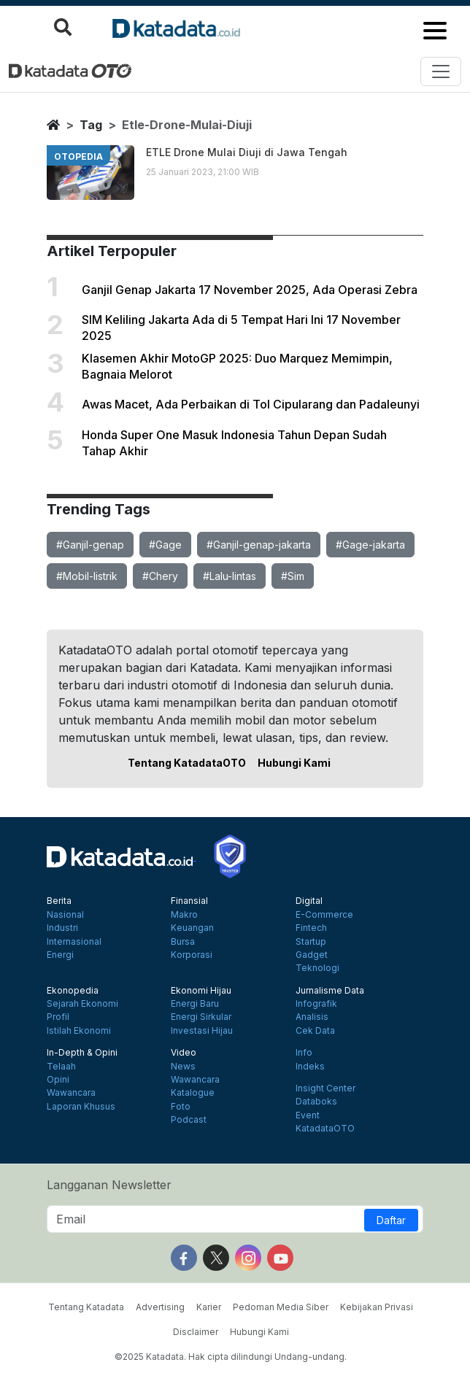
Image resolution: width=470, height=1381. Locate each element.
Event (308, 1115)
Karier (208, 1306)
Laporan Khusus (81, 1107)
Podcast (189, 1120)
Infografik (316, 1004)
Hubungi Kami (294, 763)
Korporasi (191, 955)
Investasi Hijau (202, 1031)
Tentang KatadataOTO (187, 763)
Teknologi (317, 968)
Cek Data (315, 1031)
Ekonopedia (73, 991)
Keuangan (192, 928)
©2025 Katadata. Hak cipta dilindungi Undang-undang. (231, 1356)
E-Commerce (324, 915)
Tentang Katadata (86, 1306)
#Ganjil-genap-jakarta (259, 544)
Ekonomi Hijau (201, 991)
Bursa (183, 942)
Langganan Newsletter (109, 1184)
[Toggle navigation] (440, 71)
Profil (58, 1017)
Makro (184, 915)
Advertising (160, 1306)
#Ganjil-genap (90, 544)
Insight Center (325, 1088)
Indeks (310, 1066)
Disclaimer (195, 1331)
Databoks (316, 1101)
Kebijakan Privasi (376, 1306)
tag (91, 124)
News (183, 1066)
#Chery (160, 576)
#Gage (165, 544)
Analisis (312, 1017)
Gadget (312, 955)
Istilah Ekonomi (79, 1031)
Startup (311, 942)
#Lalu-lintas (229, 576)
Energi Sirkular (201, 1017)
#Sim (292, 576)
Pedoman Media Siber (280, 1306)
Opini (58, 1080)
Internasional (74, 942)
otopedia (78, 156)
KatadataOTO (325, 1128)
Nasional (65, 915)
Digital (309, 901)
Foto (180, 1107)
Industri (62, 928)
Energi (60, 955)
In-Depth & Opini (82, 1053)
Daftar (391, 1220)
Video (183, 1053)
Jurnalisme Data (330, 991)
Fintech (311, 928)
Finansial (189, 901)
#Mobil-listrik (87, 576)
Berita (59, 901)
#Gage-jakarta (370, 544)
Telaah (61, 1066)
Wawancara (71, 1093)
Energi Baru (195, 1004)
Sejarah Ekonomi (82, 1004)
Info (304, 1053)
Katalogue (193, 1093)
